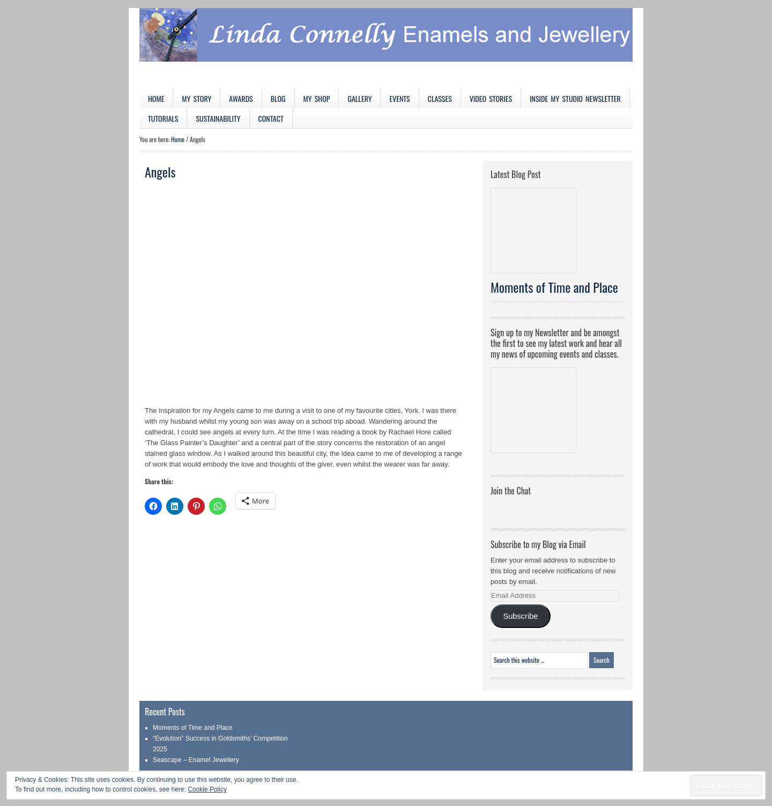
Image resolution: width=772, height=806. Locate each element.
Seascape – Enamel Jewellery (196, 760)
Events (399, 98)
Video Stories (491, 98)
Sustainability (218, 118)
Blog (278, 98)
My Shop (316, 98)
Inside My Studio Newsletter (575, 98)
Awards (241, 98)
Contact (271, 118)
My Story (196, 98)
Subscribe (520, 616)
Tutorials (163, 118)
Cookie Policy (207, 789)
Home (156, 98)
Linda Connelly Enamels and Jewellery (386, 48)
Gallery (359, 98)
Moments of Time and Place (554, 287)
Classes (440, 98)
